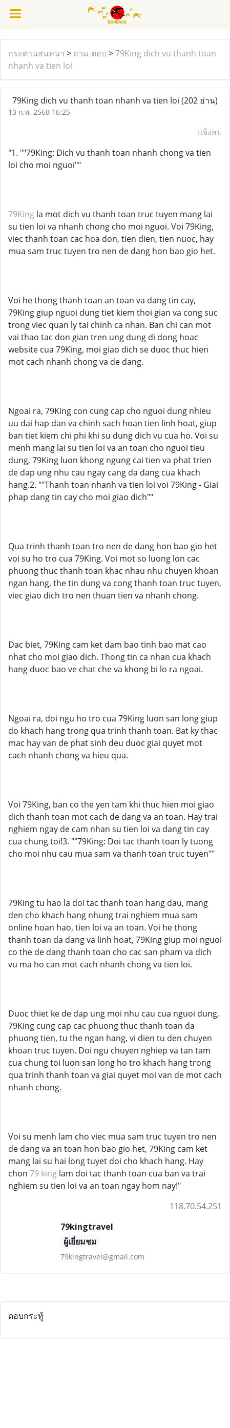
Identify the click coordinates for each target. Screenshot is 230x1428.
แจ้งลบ (210, 132)
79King (21, 214)
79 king (43, 1173)
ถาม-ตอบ (90, 53)
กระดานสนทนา (36, 53)
